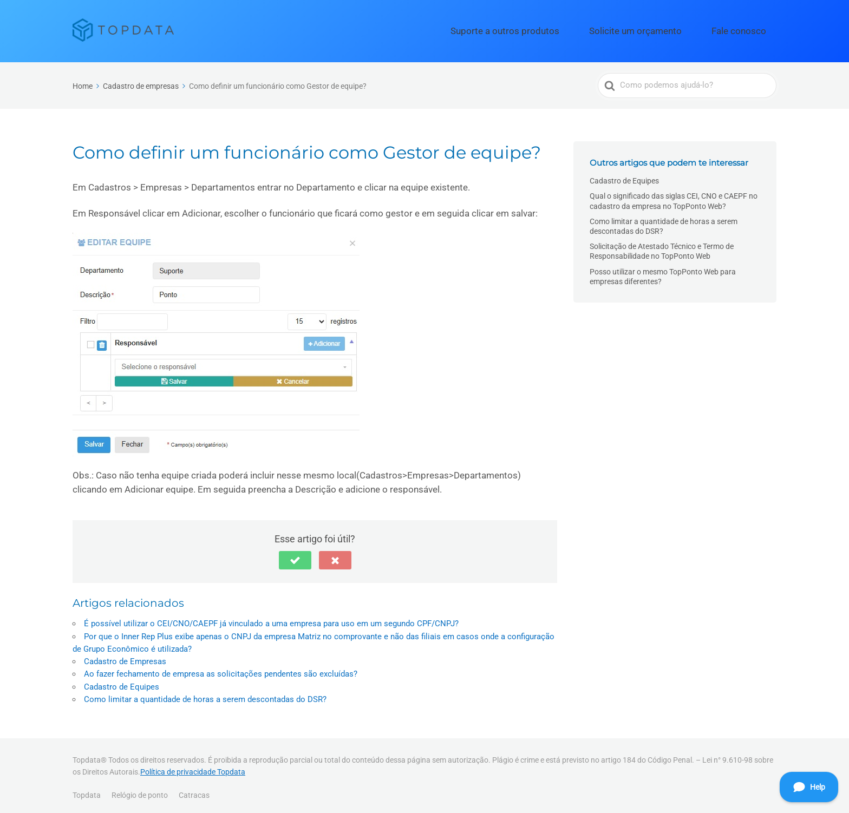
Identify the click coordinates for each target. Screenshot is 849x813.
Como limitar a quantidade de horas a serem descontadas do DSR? (205, 694)
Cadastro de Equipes (121, 682)
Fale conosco (747, 29)
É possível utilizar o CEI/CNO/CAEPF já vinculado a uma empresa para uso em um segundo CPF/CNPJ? (271, 619)
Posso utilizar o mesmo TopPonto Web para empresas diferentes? (663, 272)
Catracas (194, 790)
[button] (295, 556)
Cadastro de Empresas (125, 656)
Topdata (87, 790)
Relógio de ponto (140, 790)
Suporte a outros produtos (557, 29)
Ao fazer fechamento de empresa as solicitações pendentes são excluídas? (220, 669)
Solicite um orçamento (664, 29)
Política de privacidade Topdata (192, 767)
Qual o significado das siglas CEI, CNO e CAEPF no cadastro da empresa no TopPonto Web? (673, 196)
